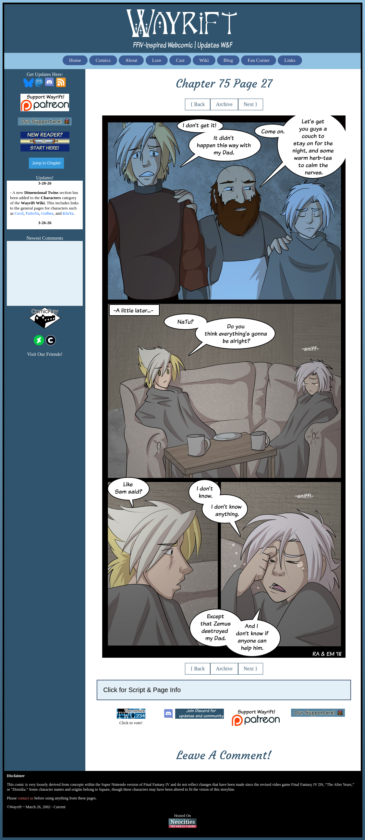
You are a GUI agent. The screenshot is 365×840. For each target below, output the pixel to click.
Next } (251, 104)
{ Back (197, 104)
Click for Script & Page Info (142, 689)
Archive (224, 104)
